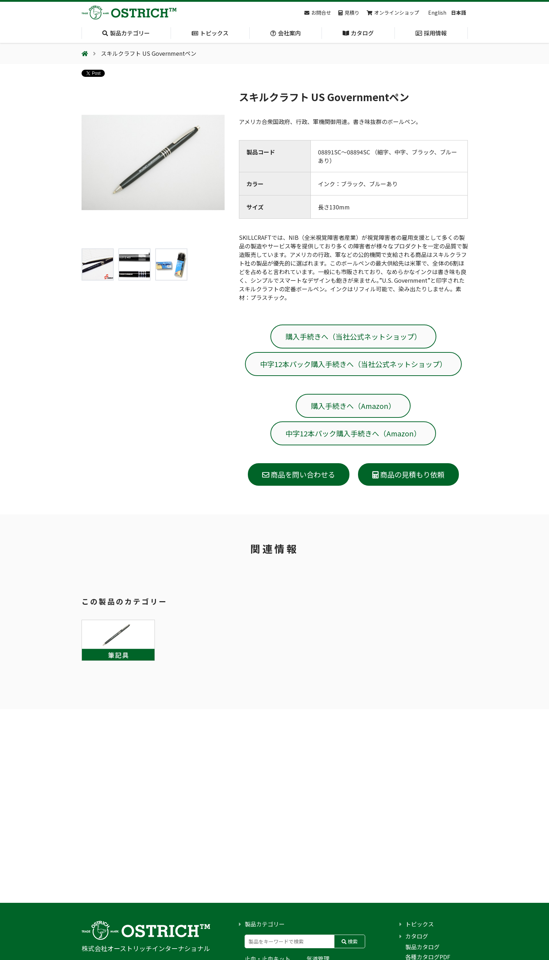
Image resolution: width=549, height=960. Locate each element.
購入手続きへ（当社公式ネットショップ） (353, 336)
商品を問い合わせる (298, 474)
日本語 (458, 12)
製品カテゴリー (265, 924)
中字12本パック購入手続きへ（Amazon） (353, 433)
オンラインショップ (393, 12)
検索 (350, 941)
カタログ (416, 936)
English (437, 12)
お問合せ (317, 12)
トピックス (419, 924)
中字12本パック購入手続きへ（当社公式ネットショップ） (353, 364)
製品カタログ (422, 946)
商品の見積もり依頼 (408, 474)
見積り (348, 12)
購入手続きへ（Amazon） (353, 406)
